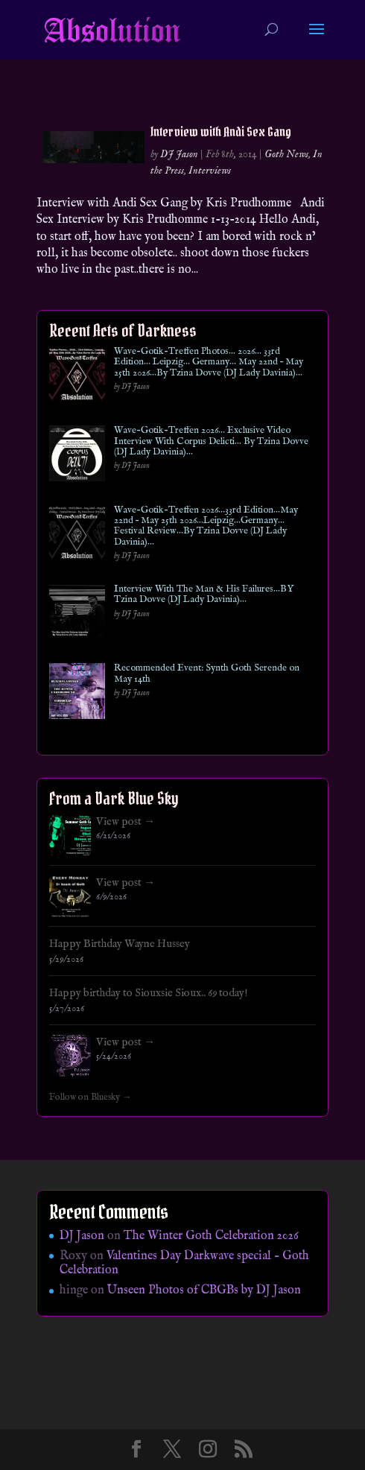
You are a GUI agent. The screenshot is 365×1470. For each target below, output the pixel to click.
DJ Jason (179, 154)
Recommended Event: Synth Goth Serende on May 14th (206, 674)
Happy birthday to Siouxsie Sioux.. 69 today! (148, 993)
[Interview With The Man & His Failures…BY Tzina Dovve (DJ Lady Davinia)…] (77, 615)
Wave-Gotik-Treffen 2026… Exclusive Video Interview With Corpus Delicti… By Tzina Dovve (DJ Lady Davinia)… (211, 441)
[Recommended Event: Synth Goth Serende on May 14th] (77, 694)
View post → (125, 822)
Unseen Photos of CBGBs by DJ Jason (204, 1290)
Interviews (209, 170)
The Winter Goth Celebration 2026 (211, 1236)
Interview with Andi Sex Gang (220, 131)
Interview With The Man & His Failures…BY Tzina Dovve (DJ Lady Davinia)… (203, 595)
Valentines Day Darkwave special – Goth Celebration (184, 1263)
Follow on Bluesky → (90, 1097)
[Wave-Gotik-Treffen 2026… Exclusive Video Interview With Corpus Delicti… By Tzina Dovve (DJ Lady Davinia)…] (77, 456)
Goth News (286, 154)
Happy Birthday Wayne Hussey (119, 944)
